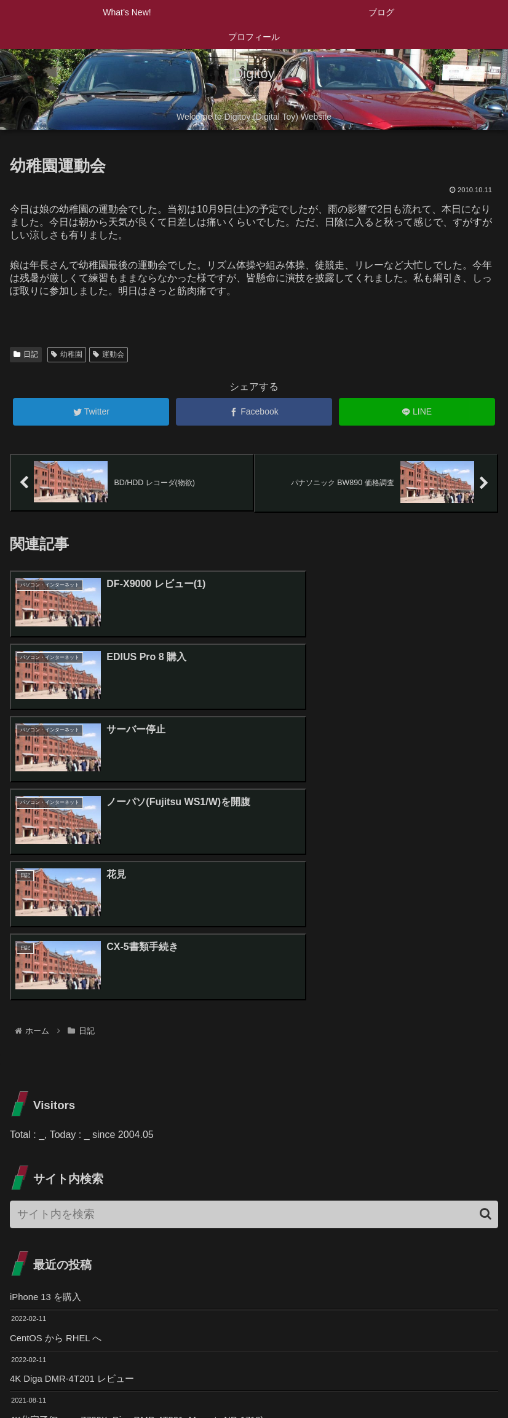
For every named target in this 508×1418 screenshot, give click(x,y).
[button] (485, 971)
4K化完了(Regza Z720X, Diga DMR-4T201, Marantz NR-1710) (147, 1180)
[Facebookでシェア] (254, 412)
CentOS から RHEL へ (59, 1096)
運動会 (108, 354)
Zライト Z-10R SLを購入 (65, 1223)
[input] (254, 970)
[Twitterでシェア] (91, 412)
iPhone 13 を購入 (48, 1054)
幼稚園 (66, 354)
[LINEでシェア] (417, 412)
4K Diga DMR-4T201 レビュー (76, 1138)
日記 (26, 354)
